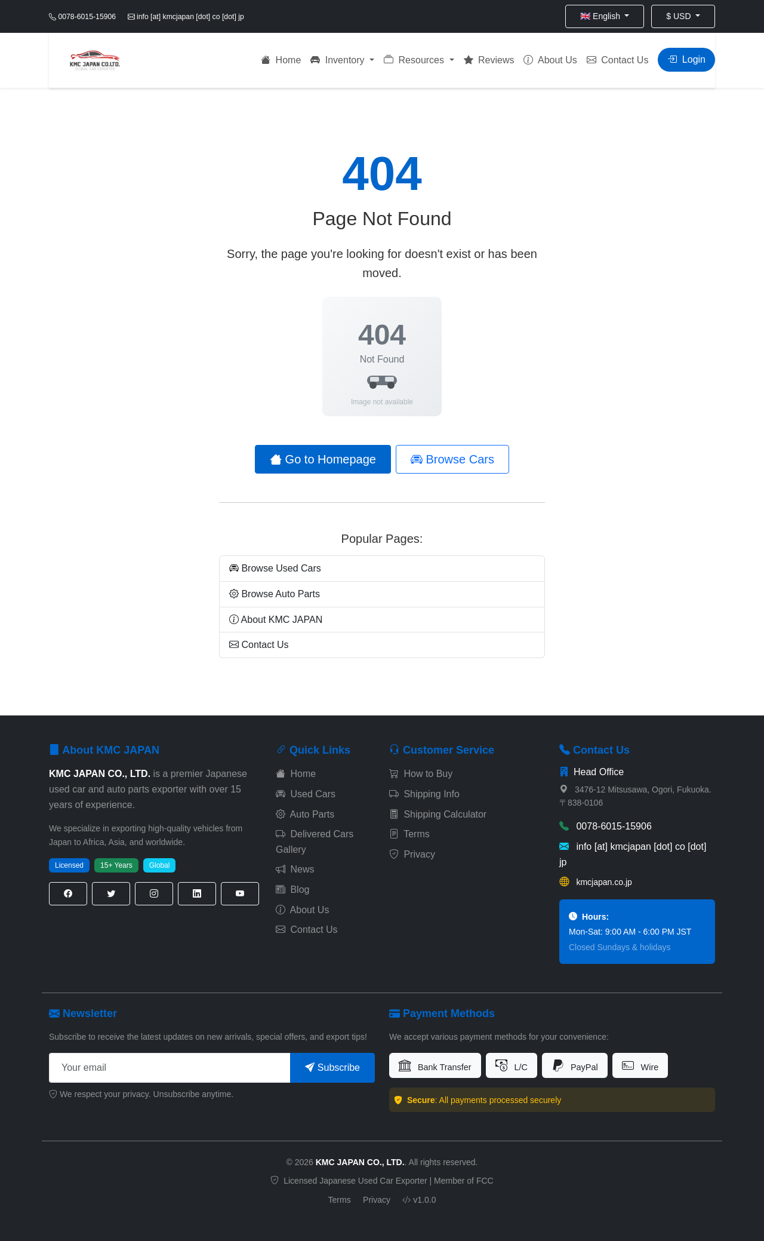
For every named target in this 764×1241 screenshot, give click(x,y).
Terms (409, 834)
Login (686, 59)
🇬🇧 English (601, 16)
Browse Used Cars (275, 568)
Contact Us (618, 60)
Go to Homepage (323, 459)
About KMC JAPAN (275, 620)
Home (281, 60)
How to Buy (420, 774)
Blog (292, 889)
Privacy (412, 854)
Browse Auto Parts (274, 594)
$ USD (679, 16)
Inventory (338, 60)
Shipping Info (424, 794)
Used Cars (305, 794)
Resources (415, 60)
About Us (550, 60)
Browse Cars (452, 459)
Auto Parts (305, 814)
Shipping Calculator (437, 814)
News (295, 869)
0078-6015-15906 (605, 826)
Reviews (489, 60)
